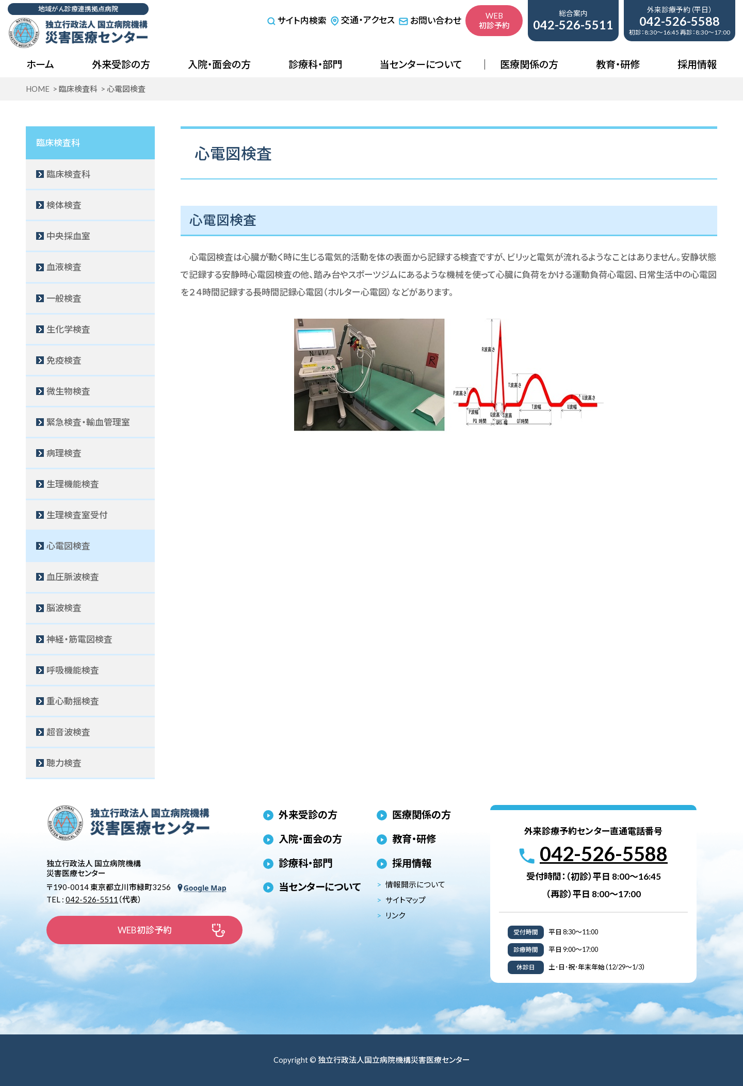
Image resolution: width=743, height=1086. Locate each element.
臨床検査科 (58, 142)
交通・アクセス (362, 19)
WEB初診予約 (494, 20)
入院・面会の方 (219, 64)
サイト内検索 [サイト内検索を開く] (296, 21)
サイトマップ (405, 899)
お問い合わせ (430, 20)
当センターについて (420, 64)
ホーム (40, 64)
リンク (395, 915)
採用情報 (697, 64)
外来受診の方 (121, 64)
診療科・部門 (315, 64)
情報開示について (415, 884)
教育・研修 (618, 64)
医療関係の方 (529, 64)
